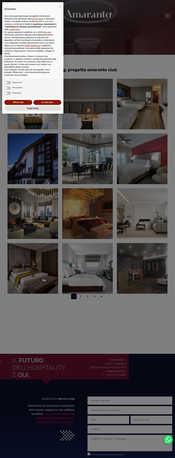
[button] (60, 6)
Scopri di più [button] (33, 108)
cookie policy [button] (14, 29)
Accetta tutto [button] (47, 102)
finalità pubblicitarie (32, 45)
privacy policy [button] (37, 19)
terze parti (47, 32)
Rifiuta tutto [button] (18, 102)
